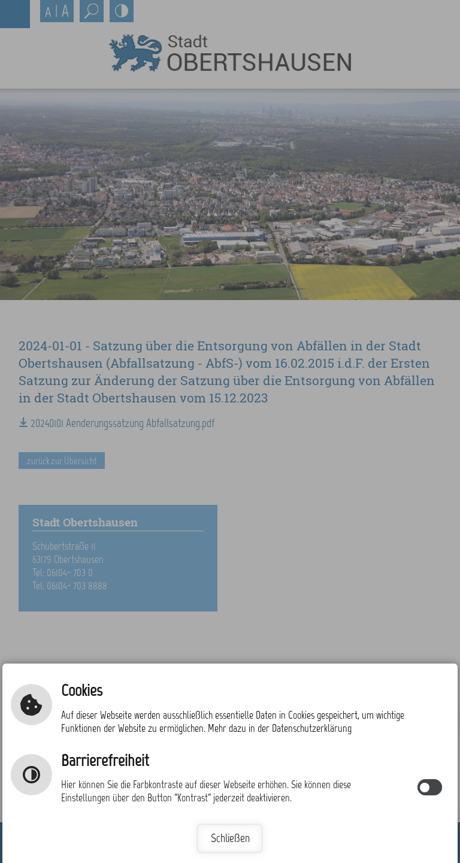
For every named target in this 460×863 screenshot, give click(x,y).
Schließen (230, 838)
